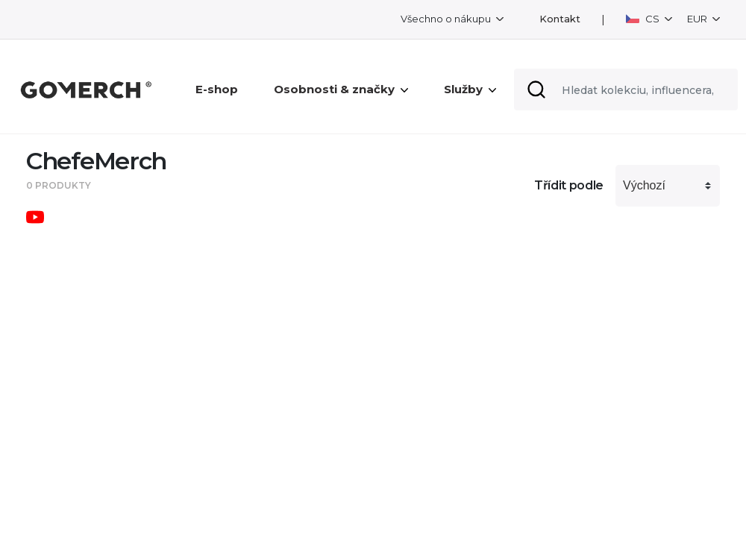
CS (644, 19)
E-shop (216, 89)
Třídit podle (569, 185)
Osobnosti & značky (341, 89)
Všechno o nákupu (447, 19)
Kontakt (559, 19)
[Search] (626, 89)
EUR (698, 19)
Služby (470, 89)
